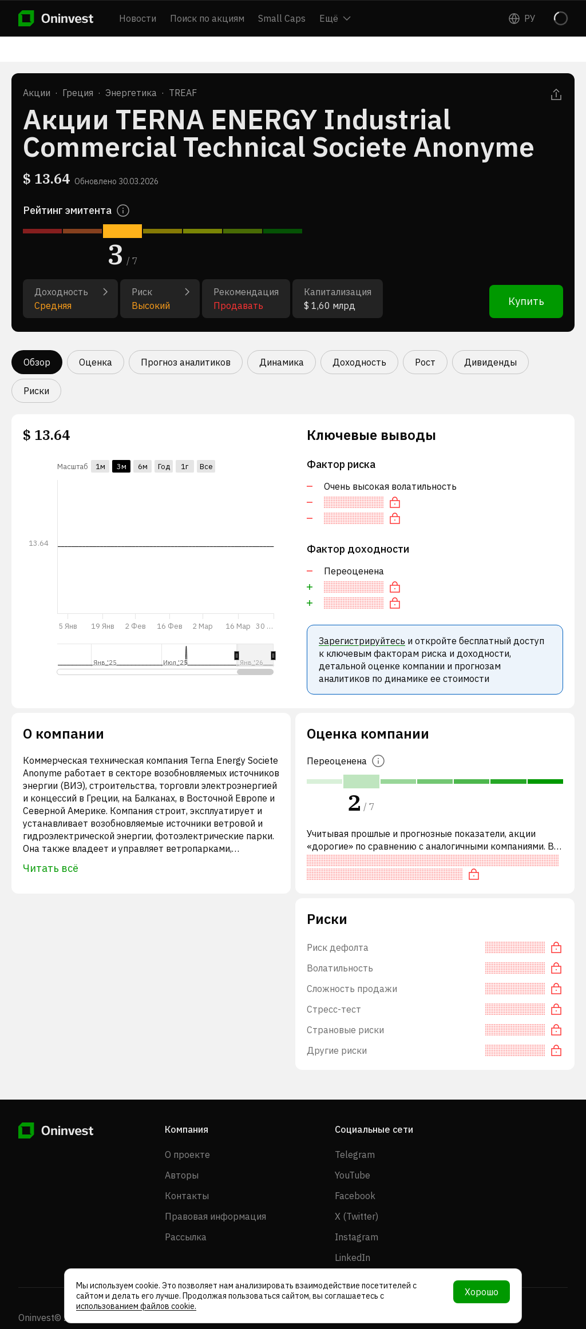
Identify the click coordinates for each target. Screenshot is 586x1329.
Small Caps (282, 18)
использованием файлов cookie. (136, 1306)
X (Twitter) (356, 1216)
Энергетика (131, 92)
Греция (77, 92)
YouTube (352, 1175)
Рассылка (186, 1237)
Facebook (355, 1195)
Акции (36, 92)
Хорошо (481, 1292)
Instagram (356, 1237)
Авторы (182, 1175)
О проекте (187, 1154)
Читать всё (50, 868)
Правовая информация (215, 1216)
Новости (137, 18)
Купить (526, 301)
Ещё (335, 18)
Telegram (355, 1154)
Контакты (187, 1195)
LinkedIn (352, 1257)
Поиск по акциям (207, 18)
